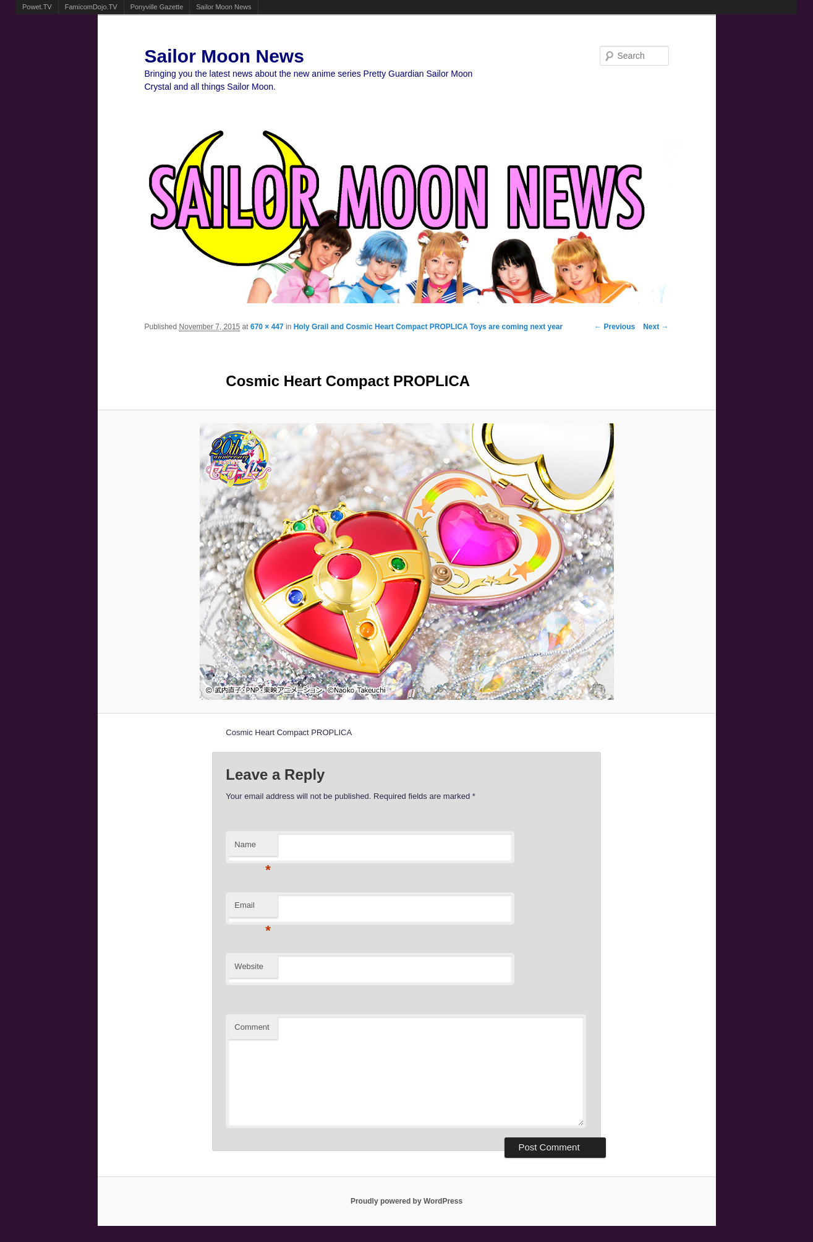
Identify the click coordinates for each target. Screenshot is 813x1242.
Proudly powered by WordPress (406, 1201)
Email (252, 908)
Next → (655, 326)
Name (252, 848)
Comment (251, 1027)
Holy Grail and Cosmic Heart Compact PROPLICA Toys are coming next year (428, 326)
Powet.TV (37, 7)
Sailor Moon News (223, 7)
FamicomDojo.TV (91, 7)
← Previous (614, 326)
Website (248, 966)
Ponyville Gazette (157, 7)
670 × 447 (267, 326)
